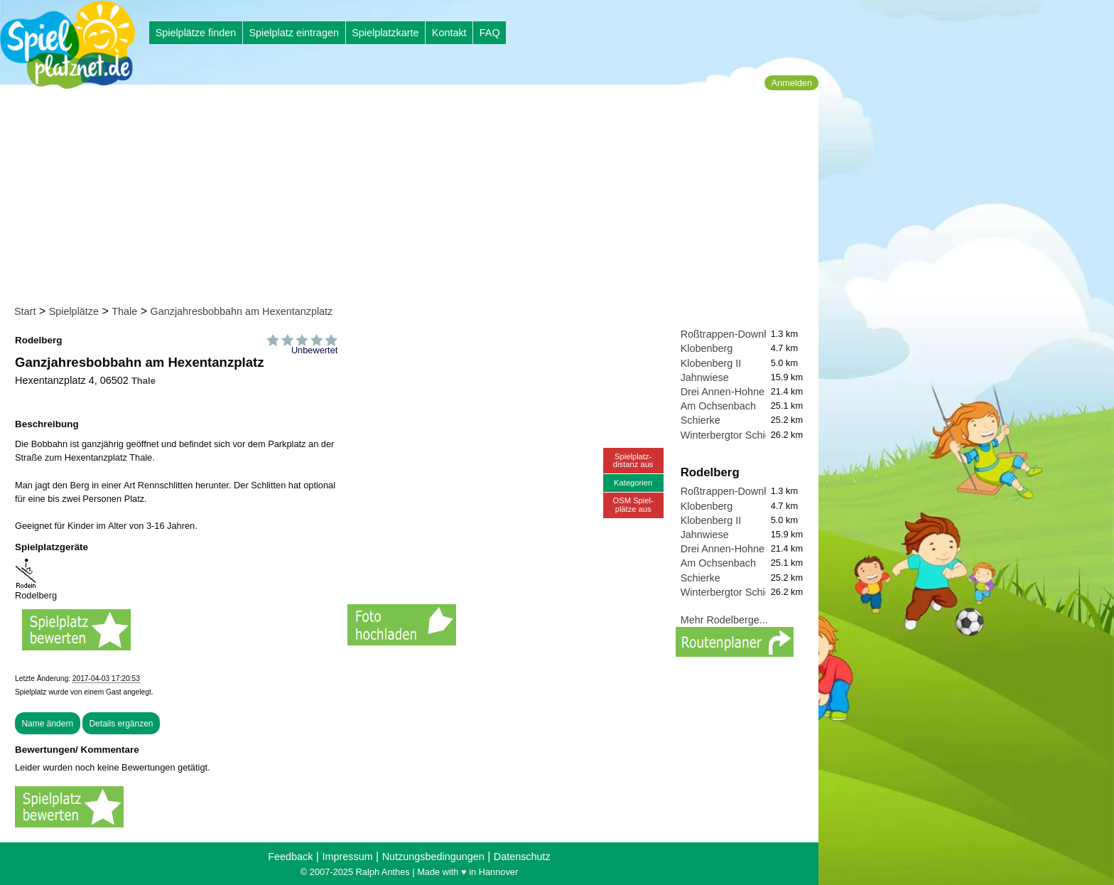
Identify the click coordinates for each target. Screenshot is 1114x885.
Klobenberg (707, 348)
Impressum (347, 856)
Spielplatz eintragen (293, 32)
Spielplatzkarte (385, 32)
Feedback (290, 856)
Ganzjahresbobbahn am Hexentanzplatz (242, 311)
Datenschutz (522, 856)
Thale (124, 311)
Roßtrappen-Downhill (729, 334)
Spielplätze (74, 311)
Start (25, 311)
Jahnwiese (705, 377)
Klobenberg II (711, 363)
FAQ (490, 32)
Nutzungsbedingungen (433, 856)
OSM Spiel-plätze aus (633, 504)
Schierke (700, 420)
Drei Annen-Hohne (722, 391)
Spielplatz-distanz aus (633, 460)
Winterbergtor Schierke (733, 435)
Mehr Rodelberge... (724, 620)
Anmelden (791, 82)
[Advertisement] (413, 197)
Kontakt (449, 32)
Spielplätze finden (196, 32)
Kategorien (633, 482)
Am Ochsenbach (718, 406)
